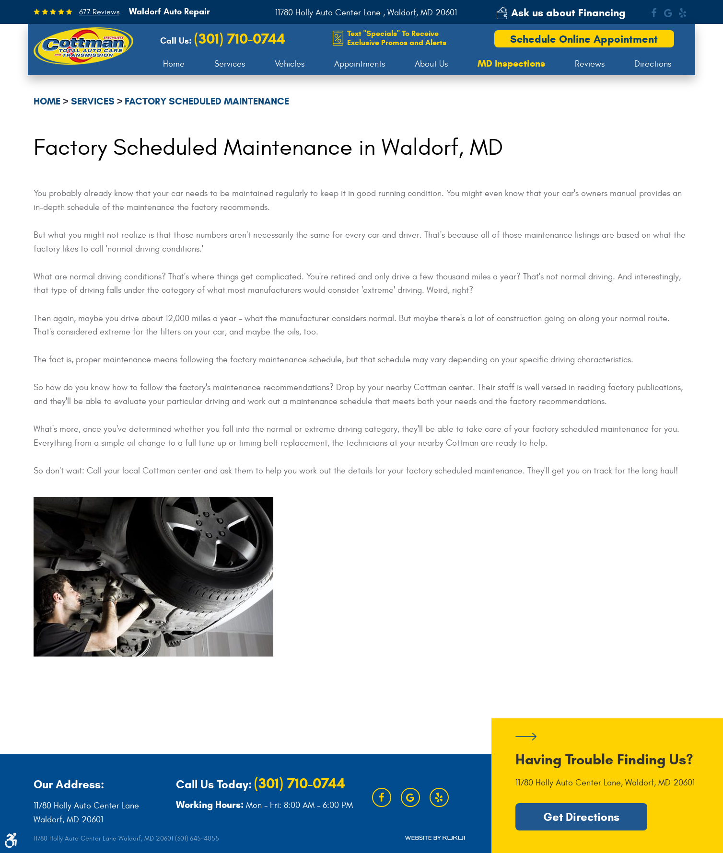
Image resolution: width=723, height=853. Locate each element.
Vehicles (289, 64)
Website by (435, 837)
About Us (431, 64)
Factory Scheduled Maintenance (207, 101)
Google (668, 13)
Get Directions (581, 817)
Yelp (682, 13)
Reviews (590, 64)
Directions (652, 64)
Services (229, 64)
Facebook (653, 13)
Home (174, 64)
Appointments (359, 64)
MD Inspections (511, 63)
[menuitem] (173, 64)
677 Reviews (99, 12)
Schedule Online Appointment (584, 39)
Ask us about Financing (568, 12)
